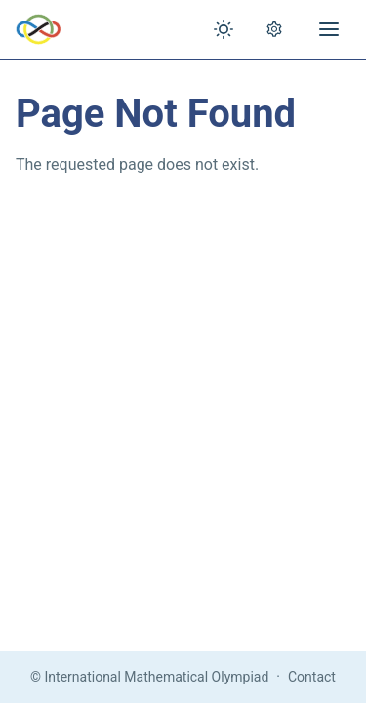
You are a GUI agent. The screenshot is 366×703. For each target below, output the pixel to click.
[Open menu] (328, 29)
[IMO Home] (38, 29)
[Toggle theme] (223, 29)
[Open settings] (274, 29)
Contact (312, 676)
